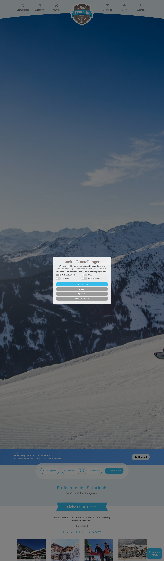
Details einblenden (82, 299)
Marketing (66, 278)
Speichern (82, 294)
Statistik (91, 275)
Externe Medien (94, 278)
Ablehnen (82, 289)
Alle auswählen (82, 284)
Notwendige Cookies (69, 275)
